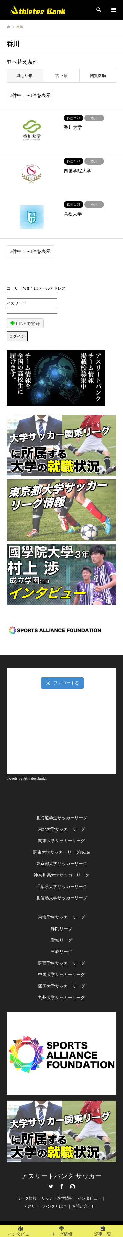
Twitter (51, 1186)
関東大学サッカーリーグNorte (61, 852)
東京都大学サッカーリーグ (61, 863)
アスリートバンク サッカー (61, 1176)
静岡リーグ (61, 928)
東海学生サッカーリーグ (61, 917)
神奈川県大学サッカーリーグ (61, 875)
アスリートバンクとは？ (45, 1206)
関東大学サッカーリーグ (61, 840)
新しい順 (25, 75)
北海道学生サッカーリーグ (61, 817)
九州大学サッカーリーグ (61, 997)
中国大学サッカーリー (59, 974)
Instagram (72, 1186)
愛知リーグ (61, 940)
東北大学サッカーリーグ (61, 829)
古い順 (61, 75)
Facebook (61, 1186)
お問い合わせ (83, 1206)
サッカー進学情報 (57, 1198)
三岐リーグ (61, 951)
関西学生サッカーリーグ (61, 963)
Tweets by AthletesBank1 (27, 778)
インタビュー (89, 1198)
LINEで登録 (25, 323)
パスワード (16, 303)
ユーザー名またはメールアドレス (36, 288)
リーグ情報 (27, 1198)
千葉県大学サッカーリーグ (61, 886)
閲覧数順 (98, 75)
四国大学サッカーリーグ (61, 986)
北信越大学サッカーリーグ (61, 897)
